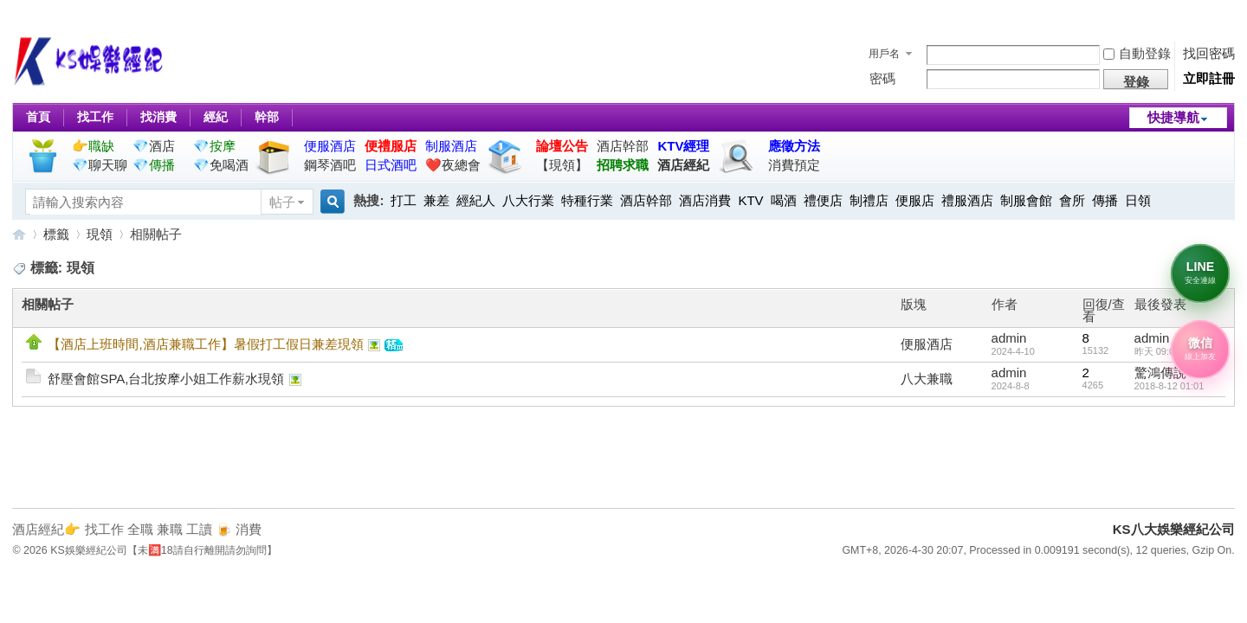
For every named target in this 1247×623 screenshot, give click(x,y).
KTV (750, 200)
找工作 (95, 117)
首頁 (38, 117)
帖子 (282, 202)
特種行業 (587, 200)
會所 (1072, 200)
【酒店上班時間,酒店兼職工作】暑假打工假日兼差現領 (205, 344)
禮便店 (823, 200)
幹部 (267, 117)
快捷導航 (1173, 117)
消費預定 (794, 164)
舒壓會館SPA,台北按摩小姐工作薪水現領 (166, 378)
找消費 (158, 117)
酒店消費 (705, 200)
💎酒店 (153, 145)
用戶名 (884, 54)
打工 (404, 200)
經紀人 (475, 200)
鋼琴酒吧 (330, 164)
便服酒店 (927, 344)
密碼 (882, 78)
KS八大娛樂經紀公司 (19, 234)
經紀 (216, 117)
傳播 (1105, 200)
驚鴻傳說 (1160, 372)
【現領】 (562, 164)
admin (1009, 338)
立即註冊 (1209, 78)
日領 (1138, 200)
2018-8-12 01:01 (1169, 386)
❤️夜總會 (453, 164)
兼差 (436, 200)
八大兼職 (927, 378)
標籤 (56, 234)
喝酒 (784, 200)
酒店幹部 (623, 145)
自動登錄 (1137, 53)
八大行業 (528, 200)
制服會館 (1026, 200)
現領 (100, 234)
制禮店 (869, 200)
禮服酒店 (967, 200)
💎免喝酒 (221, 164)
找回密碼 (1209, 53)
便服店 (914, 200)
